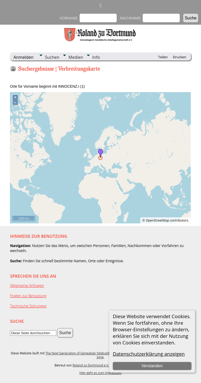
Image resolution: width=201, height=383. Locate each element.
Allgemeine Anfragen (27, 285)
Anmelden (23, 57)
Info (96, 57)
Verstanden (152, 366)
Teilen (163, 57)
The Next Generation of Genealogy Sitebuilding (80, 353)
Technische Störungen (28, 305)
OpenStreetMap (157, 220)
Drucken (179, 57)
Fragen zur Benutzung (28, 295)
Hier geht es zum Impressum (101, 373)
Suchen (52, 57)
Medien (76, 57)
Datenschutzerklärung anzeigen (149, 353)
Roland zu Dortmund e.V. (90, 365)
